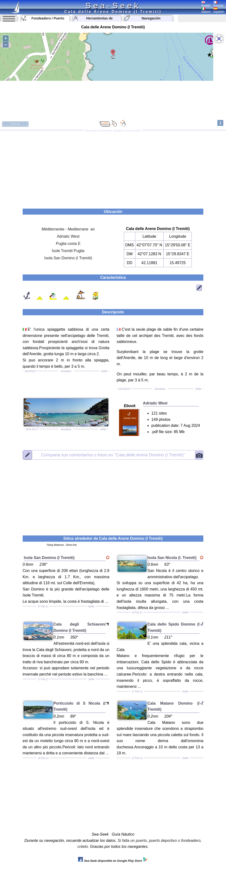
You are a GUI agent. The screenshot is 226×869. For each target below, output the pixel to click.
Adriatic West (68, 236)
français (218, 4)
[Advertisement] (113, 167)
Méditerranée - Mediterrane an (68, 229)
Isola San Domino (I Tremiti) (68, 258)
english (206, 4)
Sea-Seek (112, 5)
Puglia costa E (68, 244)
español (218, 10)
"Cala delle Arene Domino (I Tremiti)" (113, 455)
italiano (206, 10)
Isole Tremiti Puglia (68, 251)
